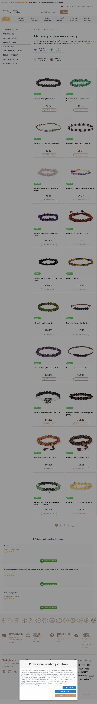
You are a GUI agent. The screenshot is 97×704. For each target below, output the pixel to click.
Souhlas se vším (65, 691)
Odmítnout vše (69, 687)
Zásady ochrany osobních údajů (30, 685)
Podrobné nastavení (65, 695)
